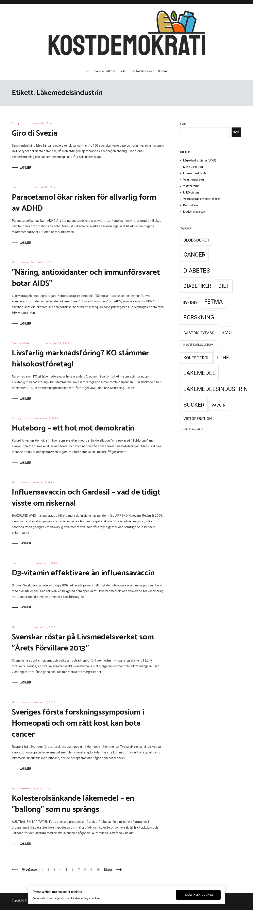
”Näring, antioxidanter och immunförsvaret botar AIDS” (86, 278)
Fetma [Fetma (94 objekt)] (213, 301)
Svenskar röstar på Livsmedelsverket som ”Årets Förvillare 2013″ (83, 643)
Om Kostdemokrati (142, 71)
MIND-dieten (191, 192)
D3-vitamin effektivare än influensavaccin (83, 573)
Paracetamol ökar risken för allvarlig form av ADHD (84, 203)
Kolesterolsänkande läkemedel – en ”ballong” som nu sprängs (73, 804)
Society (16, 418)
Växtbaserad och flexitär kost (201, 198)
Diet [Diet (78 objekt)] (223, 286)
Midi (14, 262)
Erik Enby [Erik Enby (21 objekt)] (190, 302)
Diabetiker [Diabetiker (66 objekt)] (197, 286)
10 (99, 869)
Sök (183, 124)
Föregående (29, 869)
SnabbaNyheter (21, 343)
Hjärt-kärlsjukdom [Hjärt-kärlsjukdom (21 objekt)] (198, 344)
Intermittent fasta (195, 173)
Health (16, 187)
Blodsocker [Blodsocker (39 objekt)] (196, 240)
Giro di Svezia (34, 133)
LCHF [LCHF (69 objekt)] (223, 358)
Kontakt (163, 71)
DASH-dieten (191, 205)
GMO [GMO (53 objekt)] (226, 332)
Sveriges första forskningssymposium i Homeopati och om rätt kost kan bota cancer (78, 723)
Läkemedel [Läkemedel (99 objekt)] (199, 373)
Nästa (108, 869)
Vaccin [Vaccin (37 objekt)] (218, 405)
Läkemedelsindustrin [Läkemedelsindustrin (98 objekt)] (215, 389)
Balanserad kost (104, 71)
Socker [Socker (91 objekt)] (193, 404)
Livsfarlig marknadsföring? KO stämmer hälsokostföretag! (80, 359)
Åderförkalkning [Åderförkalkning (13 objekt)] (193, 429)
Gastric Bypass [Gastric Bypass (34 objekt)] (198, 332)
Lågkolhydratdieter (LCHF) (199, 160)
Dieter (122, 71)
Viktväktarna (191, 186)
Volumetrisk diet (193, 179)
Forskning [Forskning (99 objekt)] (198, 317)
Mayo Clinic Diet (193, 166)
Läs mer (25, 167)
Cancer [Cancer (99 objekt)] (194, 254)
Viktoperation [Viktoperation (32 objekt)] (197, 418)
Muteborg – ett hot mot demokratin (73, 428)
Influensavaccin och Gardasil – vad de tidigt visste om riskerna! (86, 498)
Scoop (16, 123)
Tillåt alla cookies (198, 894)
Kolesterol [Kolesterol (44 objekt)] (196, 357)
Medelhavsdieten (194, 211)
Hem (88, 71)
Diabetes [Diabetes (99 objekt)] (196, 270)
